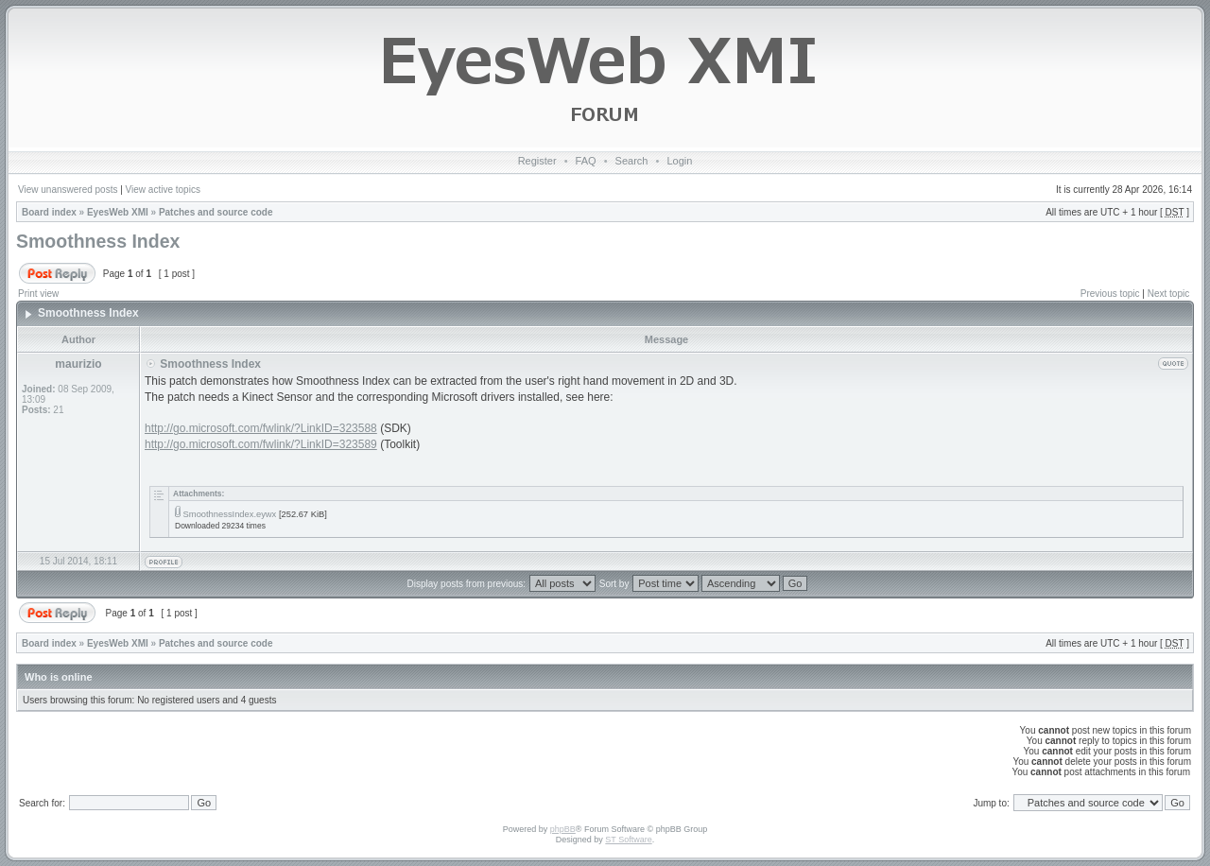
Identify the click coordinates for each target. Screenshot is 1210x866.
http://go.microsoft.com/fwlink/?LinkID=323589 (261, 444)
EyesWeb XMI (117, 212)
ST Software (628, 839)
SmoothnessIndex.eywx (230, 514)
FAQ (586, 160)
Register (537, 160)
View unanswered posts (67, 189)
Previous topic (1110, 293)
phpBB (563, 829)
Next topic (1168, 293)
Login (679, 160)
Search (631, 160)
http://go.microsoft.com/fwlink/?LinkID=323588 (261, 428)
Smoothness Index (98, 241)
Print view (38, 293)
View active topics (163, 189)
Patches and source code (216, 212)
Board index (49, 212)
